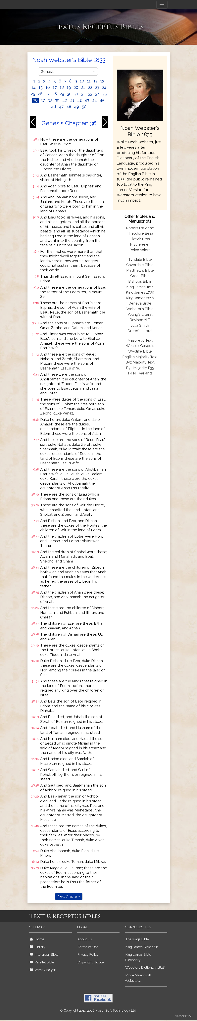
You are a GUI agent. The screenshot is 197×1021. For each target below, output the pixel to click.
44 (94, 100)
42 (79, 100)
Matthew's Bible (140, 270)
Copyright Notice (90, 962)
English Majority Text (140, 357)
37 (43, 100)
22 (90, 87)
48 (69, 106)
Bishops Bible (140, 281)
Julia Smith (140, 325)
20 (76, 87)
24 (104, 87)
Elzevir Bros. (140, 239)
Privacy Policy (87, 954)
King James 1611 (140, 287)
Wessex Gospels (140, 346)
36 (35, 100)
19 (69, 87)
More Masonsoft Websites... (138, 978)
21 (83, 87)
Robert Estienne (140, 228)
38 (50, 100)
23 (97, 87)
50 (84, 106)
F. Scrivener (140, 244)
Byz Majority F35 (140, 368)
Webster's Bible (140, 309)
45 (102, 100)
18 (62, 87)
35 (105, 93)
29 (62, 93)
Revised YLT (140, 320)
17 (55, 87)
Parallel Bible (42, 962)
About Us (84, 939)
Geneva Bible (139, 303)
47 (61, 106)
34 (97, 93)
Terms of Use (87, 947)
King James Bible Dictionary (138, 957)
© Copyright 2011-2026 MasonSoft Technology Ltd (98, 1010)
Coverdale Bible (140, 265)
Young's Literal (140, 314)
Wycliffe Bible (140, 351)
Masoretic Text (140, 340)
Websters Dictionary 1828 (145, 967)
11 (89, 81)
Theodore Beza (140, 233)
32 (83, 93)
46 (53, 106)
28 (55, 93)
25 (33, 93)
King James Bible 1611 (142, 947)
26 (40, 93)
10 (82, 81)
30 (69, 93)
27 (47, 93)
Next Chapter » (69, 896)
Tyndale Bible (140, 259)
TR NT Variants (140, 373)
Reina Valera (140, 250)
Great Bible (140, 276)
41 (72, 100)
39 (57, 100)
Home (37, 939)
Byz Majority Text (140, 362)
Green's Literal (139, 331)
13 (102, 81)
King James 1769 (140, 292)
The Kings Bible (137, 939)
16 (48, 87)
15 (41, 87)
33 (90, 93)
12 (95, 81)
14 (33, 87)
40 (64, 100)
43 (87, 100)
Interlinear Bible (44, 954)
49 (76, 106)
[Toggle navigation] (162, 5)
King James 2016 (140, 298)
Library (37, 947)
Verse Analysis (43, 970)
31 (76, 93)
